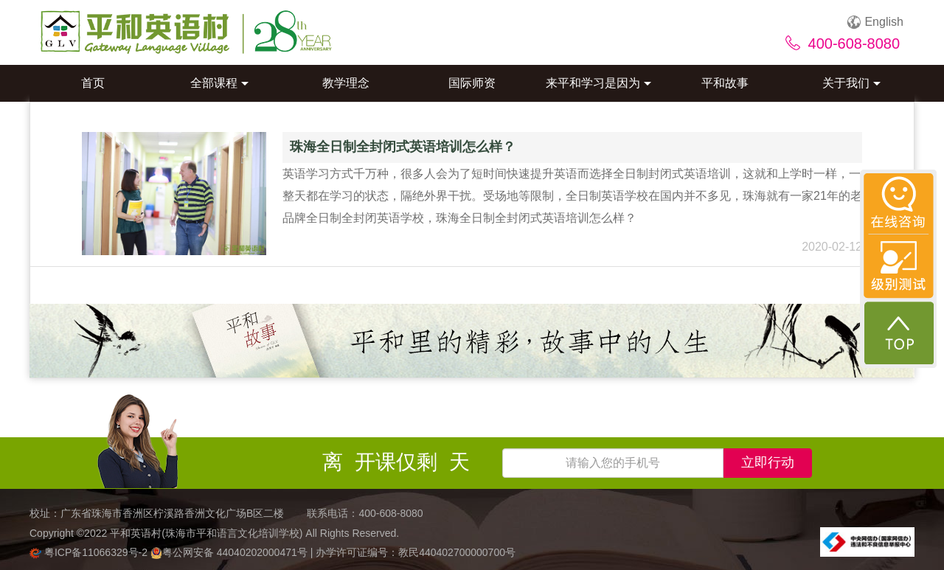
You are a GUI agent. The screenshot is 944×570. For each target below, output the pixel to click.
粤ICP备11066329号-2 (90, 552)
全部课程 (219, 83)
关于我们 (851, 83)
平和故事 (725, 83)
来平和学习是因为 (598, 83)
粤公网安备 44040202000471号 (230, 552)
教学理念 (345, 83)
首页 (93, 83)
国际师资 (472, 83)
